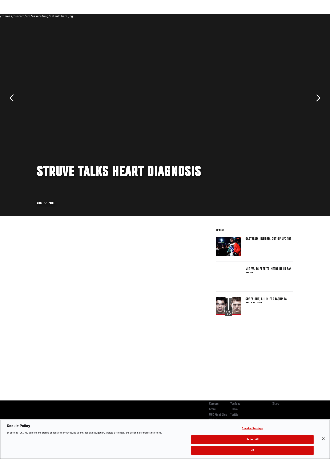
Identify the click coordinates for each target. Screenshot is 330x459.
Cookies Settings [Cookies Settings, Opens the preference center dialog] (252, 428)
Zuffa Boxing (265, 16)
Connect (228, 16)
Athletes (68, 16)
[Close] (323, 438)
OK (252, 450)
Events (32, 16)
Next (317, 98)
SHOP (284, 16)
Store (212, 409)
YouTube (235, 404)
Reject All (252, 439)
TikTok (234, 409)
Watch (245, 16)
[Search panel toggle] (296, 16)
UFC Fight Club (218, 415)
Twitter (235, 415)
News (85, 16)
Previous (13, 98)
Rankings (49, 16)
